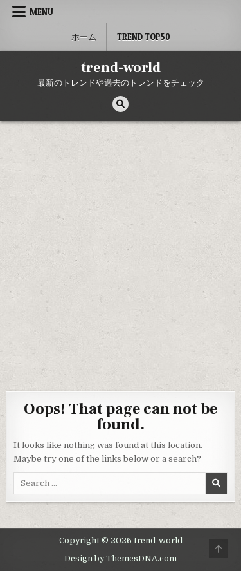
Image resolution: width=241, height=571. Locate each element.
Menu (41, 11)
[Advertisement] (120, 248)
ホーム (83, 37)
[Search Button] (120, 104)
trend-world (121, 68)
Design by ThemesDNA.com (120, 558)
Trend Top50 (143, 37)
